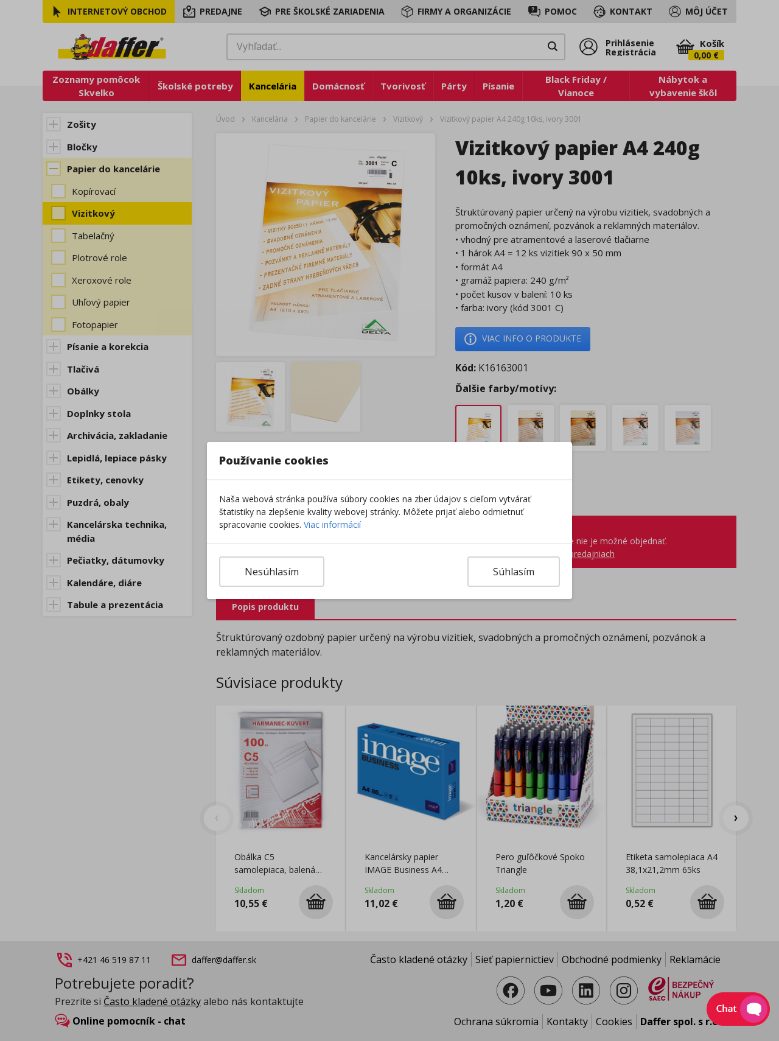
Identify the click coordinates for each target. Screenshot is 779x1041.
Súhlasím (513, 571)
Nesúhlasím (272, 571)
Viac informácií (332, 524)
